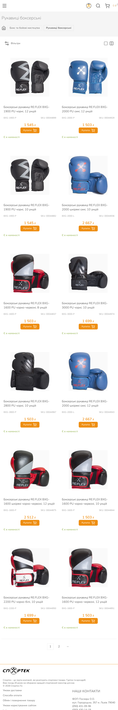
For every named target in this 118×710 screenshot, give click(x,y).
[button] (4, 6)
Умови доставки (12, 690)
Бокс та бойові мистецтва (25, 28)
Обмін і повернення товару (19, 700)
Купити (30, 130)
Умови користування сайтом (19, 705)
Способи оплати (12, 695)
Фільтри (12, 43)
